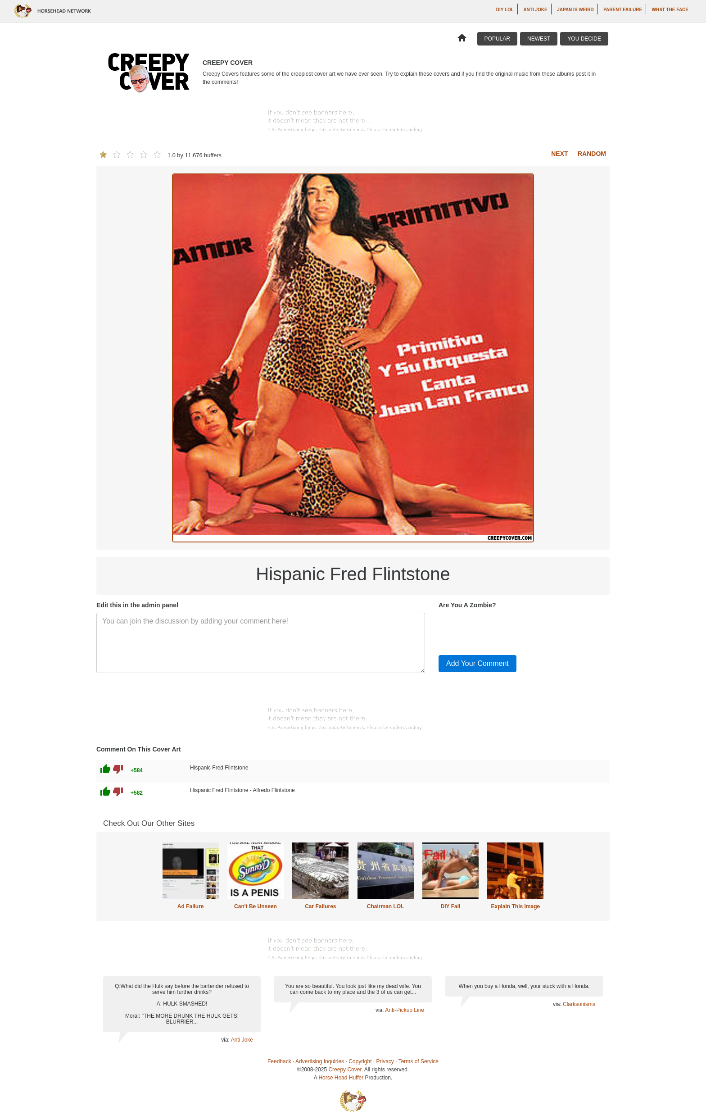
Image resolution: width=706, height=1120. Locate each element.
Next (559, 153)
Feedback (279, 1061)
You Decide (584, 39)
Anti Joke (535, 9)
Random (592, 153)
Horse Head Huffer (340, 1077)
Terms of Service (418, 1061)
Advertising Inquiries (319, 1061)
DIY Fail (451, 906)
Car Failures (320, 906)
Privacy (385, 1061)
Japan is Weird (575, 9)
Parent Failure (622, 9)
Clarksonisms (579, 1004)
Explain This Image (515, 906)
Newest (538, 39)
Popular (497, 39)
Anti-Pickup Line (404, 1010)
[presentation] (507, 630)
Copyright (359, 1061)
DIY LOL (505, 9)
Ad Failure (190, 906)
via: (226, 1040)
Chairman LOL (385, 906)
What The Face (670, 9)
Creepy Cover (344, 1069)
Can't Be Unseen (255, 906)
